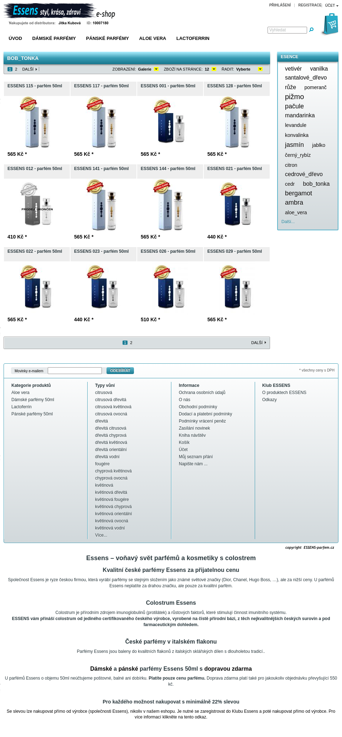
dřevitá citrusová (110, 428)
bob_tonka (316, 184)
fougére (102, 463)
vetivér (293, 69)
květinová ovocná (111, 520)
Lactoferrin (192, 38)
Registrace (310, 5)
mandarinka (300, 115)
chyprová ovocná (111, 478)
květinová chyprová (113, 506)
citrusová (103, 392)
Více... (101, 535)
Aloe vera (152, 38)
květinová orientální (113, 513)
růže (290, 87)
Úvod (15, 38)
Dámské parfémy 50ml (32, 399)
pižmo (294, 97)
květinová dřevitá (111, 492)
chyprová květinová (113, 471)
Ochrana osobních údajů (202, 392)
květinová (104, 485)
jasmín (294, 144)
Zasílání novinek (194, 428)
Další (27, 69)
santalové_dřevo (306, 78)
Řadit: (228, 69)
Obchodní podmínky (198, 406)
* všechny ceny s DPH (317, 370)
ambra (294, 202)
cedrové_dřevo (304, 174)
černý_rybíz (298, 155)
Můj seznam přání (196, 456)
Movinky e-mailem (29, 371)
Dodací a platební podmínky (205, 413)
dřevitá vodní (107, 456)
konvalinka (297, 135)
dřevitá (101, 421)
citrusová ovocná (111, 413)
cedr (290, 184)
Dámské (101, 669)
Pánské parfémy (107, 38)
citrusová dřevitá (110, 399)
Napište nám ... (193, 463)
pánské (128, 669)
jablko (318, 145)
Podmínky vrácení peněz (202, 421)
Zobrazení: (124, 69)
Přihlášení (280, 5)
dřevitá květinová (111, 442)
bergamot (298, 193)
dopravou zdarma (228, 669)
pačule (294, 106)
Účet (183, 449)
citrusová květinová (113, 406)
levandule (295, 125)
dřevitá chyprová (110, 435)
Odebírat (120, 370)
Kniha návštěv (192, 435)
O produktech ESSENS (284, 392)
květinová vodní (110, 528)
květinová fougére (112, 499)
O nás (184, 399)
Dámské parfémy (54, 38)
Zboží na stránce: (183, 69)
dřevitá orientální (111, 449)
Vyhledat (277, 29)
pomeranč (315, 87)
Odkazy (269, 399)
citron (291, 165)
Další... (288, 221)
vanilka (319, 69)
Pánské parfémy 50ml (32, 413)
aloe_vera (296, 212)
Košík (184, 442)
